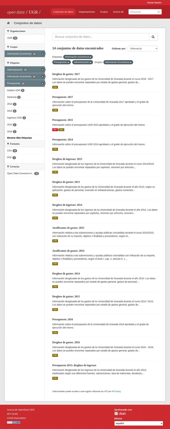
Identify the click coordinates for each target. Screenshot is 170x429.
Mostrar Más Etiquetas (19, 137)
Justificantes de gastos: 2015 (68, 227)
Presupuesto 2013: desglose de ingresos (74, 365)
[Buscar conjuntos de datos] (145, 11)
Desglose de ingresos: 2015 (67, 159)
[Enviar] (158, 11)
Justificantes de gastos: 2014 (68, 250)
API (105, 391)
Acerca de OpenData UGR (21, 409)
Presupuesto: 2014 (62, 139)
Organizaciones (87, 11)
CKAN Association (16, 418)
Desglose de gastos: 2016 (66, 342)
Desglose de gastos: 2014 (66, 273)
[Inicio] (8, 23)
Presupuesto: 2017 (62, 97)
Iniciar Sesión (154, 2)
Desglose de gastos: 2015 (66, 296)
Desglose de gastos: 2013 (66, 182)
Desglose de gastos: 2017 (66, 74)
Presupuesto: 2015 (62, 120)
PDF (55, 130)
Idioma (118, 418)
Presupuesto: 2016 (62, 319)
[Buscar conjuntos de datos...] (100, 37)
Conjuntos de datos (63, 11)
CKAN (120, 413)
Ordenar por (118, 48)
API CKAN (12, 414)
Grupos (104, 11)
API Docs (116, 391)
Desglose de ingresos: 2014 (67, 204)
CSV (55, 87)
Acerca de (118, 11)
